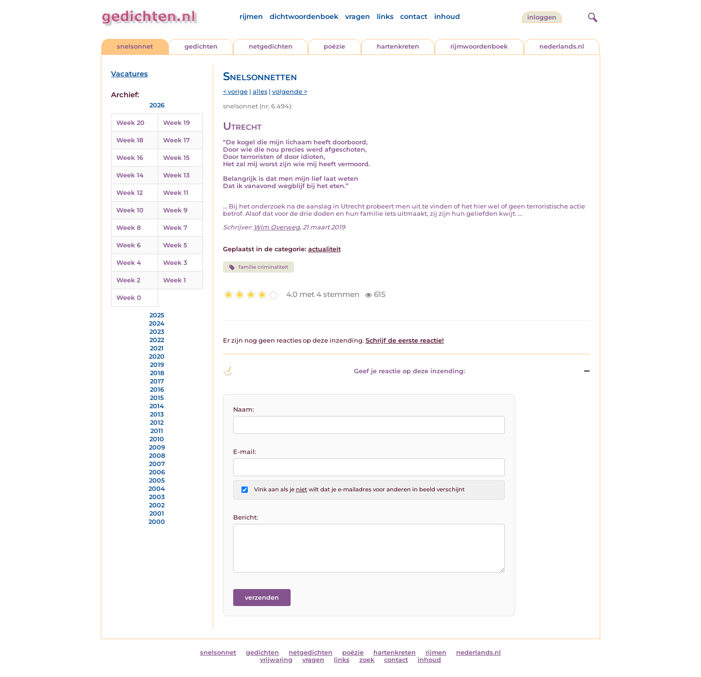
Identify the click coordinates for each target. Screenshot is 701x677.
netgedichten (271, 46)
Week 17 (176, 140)
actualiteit (324, 249)
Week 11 (175, 192)
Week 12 (129, 192)
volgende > (289, 91)
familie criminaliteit (258, 267)
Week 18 (129, 140)
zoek (366, 659)
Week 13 (176, 175)
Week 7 (175, 227)
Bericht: (245, 517)
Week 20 (130, 122)
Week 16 (129, 157)
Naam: (243, 409)
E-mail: (244, 451)
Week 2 (128, 280)
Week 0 (128, 297)
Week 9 (175, 210)
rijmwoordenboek (479, 46)
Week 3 (175, 262)
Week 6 (128, 245)
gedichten (201, 46)
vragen (357, 16)
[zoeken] (591, 16)
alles (260, 91)
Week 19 (176, 122)
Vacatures (129, 73)
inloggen (541, 17)
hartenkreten (398, 46)
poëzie (334, 46)
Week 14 (130, 175)
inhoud (447, 16)
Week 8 (128, 227)
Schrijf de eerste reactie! (405, 340)
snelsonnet (135, 46)
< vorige (235, 91)
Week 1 (174, 280)
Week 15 (176, 157)
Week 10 (130, 210)
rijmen (251, 16)
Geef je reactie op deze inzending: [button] (344, 371)
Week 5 (175, 245)
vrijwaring (276, 659)
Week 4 (128, 262)
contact (413, 16)
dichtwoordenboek (304, 16)
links (385, 16)
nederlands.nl (561, 46)
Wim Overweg (277, 227)
